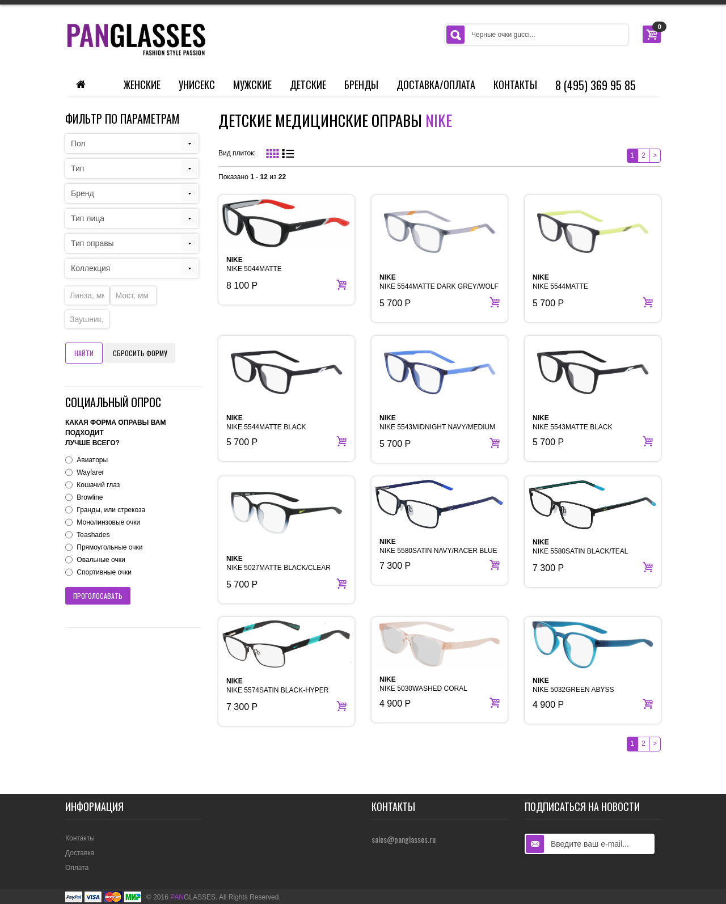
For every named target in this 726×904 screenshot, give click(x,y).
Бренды (361, 84)
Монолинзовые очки (108, 522)
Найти (84, 353)
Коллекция (90, 268)
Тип (77, 168)
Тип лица (87, 218)
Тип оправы (92, 243)
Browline (90, 497)
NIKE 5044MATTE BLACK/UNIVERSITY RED (266, 269)
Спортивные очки (104, 572)
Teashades (93, 535)
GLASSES (193, 897)
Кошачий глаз (98, 485)
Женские (142, 84)
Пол (78, 143)
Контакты (515, 84)
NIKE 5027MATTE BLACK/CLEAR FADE (278, 568)
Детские (308, 84)
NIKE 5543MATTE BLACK (573, 422)
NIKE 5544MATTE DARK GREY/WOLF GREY (439, 286)
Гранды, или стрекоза (111, 510)
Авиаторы (92, 460)
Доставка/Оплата (435, 84)
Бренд (82, 193)
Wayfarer (90, 472)
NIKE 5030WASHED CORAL (423, 683)
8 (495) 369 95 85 (595, 85)
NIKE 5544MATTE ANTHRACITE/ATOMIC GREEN (581, 286)
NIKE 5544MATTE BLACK (266, 422)
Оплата (76, 868)
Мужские (252, 84)
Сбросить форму (140, 353)
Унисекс (197, 84)
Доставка (80, 853)
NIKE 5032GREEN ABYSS (573, 685)
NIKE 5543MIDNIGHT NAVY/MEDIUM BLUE (437, 427)
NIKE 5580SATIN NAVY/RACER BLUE (438, 546)
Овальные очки (101, 560)
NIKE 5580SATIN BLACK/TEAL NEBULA (580, 551)
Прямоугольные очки (109, 547)
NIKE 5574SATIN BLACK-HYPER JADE (277, 690)
